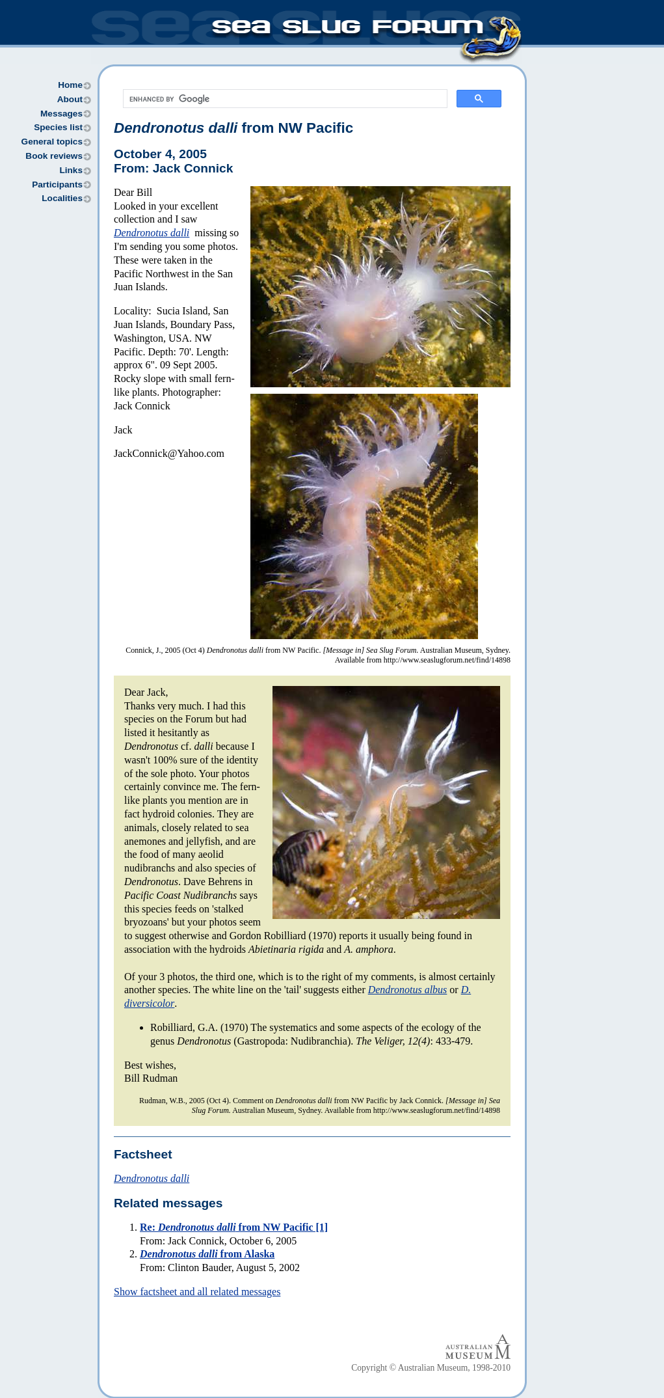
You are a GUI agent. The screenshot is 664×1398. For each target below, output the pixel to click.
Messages (61, 113)
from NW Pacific (233, 128)
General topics (52, 141)
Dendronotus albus (407, 989)
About (70, 99)
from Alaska (207, 1253)
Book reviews (54, 156)
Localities (62, 198)
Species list (58, 127)
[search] (283, 99)
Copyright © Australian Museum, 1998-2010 (431, 1368)
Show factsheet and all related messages (197, 1291)
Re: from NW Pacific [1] (234, 1227)
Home (70, 85)
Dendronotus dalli (151, 232)
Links (71, 170)
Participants (57, 184)
